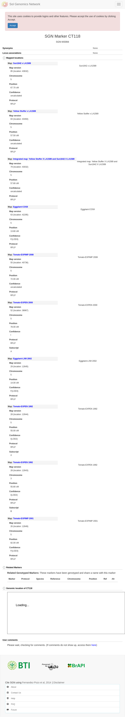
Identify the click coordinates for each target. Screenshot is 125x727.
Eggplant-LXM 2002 (22, 358)
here (94, 645)
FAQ (11, 704)
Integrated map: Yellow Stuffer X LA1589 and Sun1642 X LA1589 (44, 159)
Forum (12, 710)
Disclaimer (58, 682)
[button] (116, 58)
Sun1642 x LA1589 (22, 63)
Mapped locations (13, 58)
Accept (13, 25)
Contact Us (14, 693)
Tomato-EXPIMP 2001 (23, 518)
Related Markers (12, 567)
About (11, 687)
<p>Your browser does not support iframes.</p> (66, 613)
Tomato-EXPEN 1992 (23, 406)
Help (11, 698)
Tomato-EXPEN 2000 (23, 302)
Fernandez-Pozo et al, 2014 (36, 682)
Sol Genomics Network (24, 4)
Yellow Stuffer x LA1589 (24, 111)
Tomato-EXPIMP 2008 (23, 255)
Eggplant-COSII (20, 207)
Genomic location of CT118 (17, 588)
